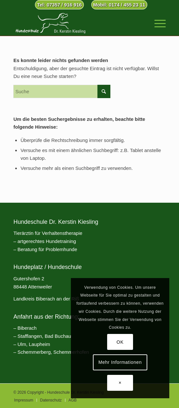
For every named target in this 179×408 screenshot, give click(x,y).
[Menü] (157, 23)
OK (120, 342)
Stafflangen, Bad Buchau (44, 336)
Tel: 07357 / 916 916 (59, 4)
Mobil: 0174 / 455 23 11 (119, 4)
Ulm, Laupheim (33, 344)
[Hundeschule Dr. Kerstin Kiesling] (74, 23)
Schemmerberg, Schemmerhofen (53, 352)
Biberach (27, 328)
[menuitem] (59, 5)
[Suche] (61, 91)
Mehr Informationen (120, 362)
